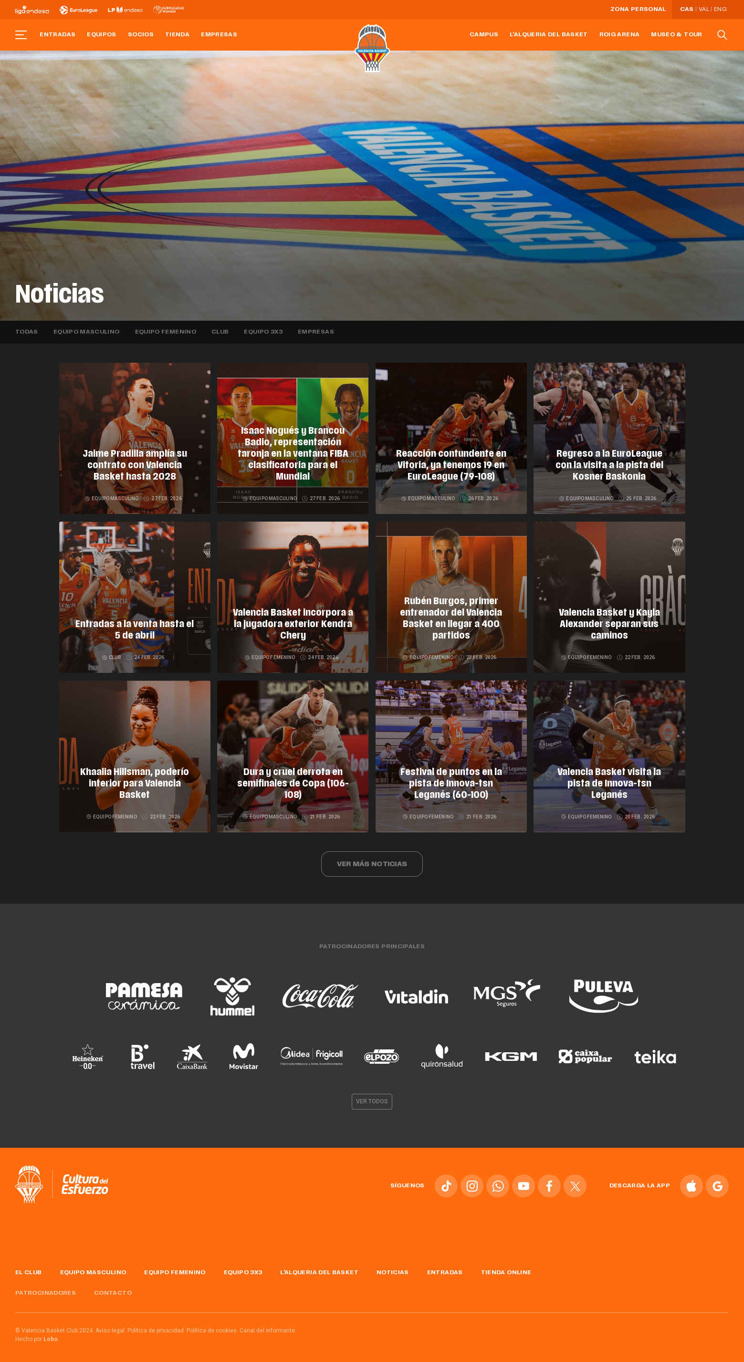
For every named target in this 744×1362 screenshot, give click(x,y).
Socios (141, 35)
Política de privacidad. (156, 1325)
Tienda (177, 35)
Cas (687, 9)
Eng (720, 9)
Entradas (57, 35)
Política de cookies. (212, 1325)
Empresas (219, 35)
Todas (26, 332)
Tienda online (506, 1267)
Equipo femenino (165, 332)
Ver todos (372, 1096)
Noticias (393, 1267)
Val (704, 9)
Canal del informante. (268, 1325)
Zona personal (638, 9)
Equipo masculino (86, 332)
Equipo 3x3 (263, 332)
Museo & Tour (676, 35)
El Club (28, 1267)
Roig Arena (619, 35)
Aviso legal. (110, 1325)
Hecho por (37, 1334)
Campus (484, 35)
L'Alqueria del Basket (549, 35)
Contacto (113, 1288)
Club (220, 332)
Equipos (101, 35)
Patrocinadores (45, 1288)
